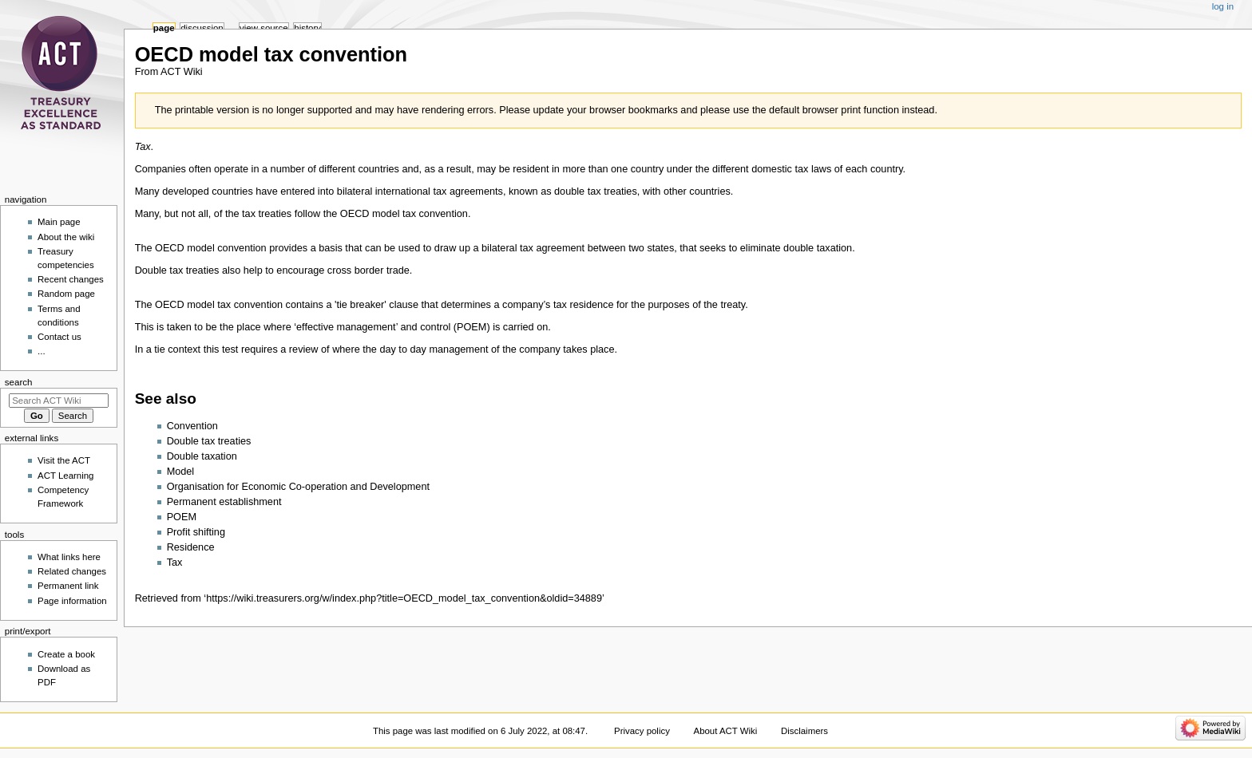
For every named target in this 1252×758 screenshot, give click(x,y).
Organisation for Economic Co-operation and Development (298, 486)
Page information (72, 601)
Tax (175, 562)
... (42, 351)
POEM (181, 517)
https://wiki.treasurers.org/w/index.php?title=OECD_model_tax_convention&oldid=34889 (404, 598)
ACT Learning (65, 475)
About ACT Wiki (726, 731)
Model (181, 471)
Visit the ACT (64, 460)
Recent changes (71, 279)
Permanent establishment (224, 501)
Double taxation (202, 456)
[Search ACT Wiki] (59, 400)
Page (164, 28)
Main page (59, 222)
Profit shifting (196, 532)
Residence (191, 547)
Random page (66, 293)
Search (19, 382)
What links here (69, 557)
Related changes (72, 571)
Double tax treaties (209, 441)
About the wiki (66, 237)
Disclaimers (804, 731)
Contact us (59, 336)
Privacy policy (642, 731)
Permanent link (68, 585)
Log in (1223, 6)
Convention (192, 426)
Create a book (66, 654)
